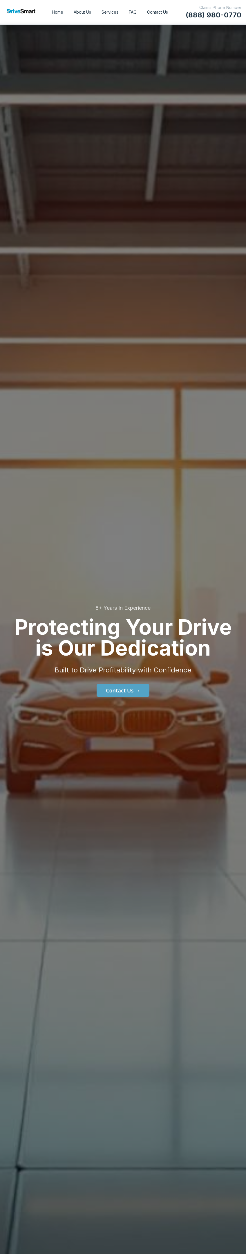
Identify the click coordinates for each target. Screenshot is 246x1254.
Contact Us (157, 12)
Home (57, 12)
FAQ (133, 12)
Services (110, 12)
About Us (82, 12)
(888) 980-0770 (213, 15)
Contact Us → (123, 690)
